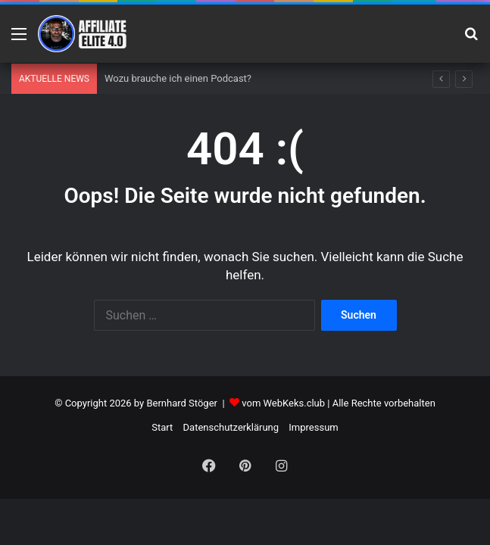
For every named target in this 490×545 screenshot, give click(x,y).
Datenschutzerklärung (231, 427)
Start (162, 427)
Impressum (313, 427)
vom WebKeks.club (283, 403)
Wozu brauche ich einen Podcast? (178, 78)
